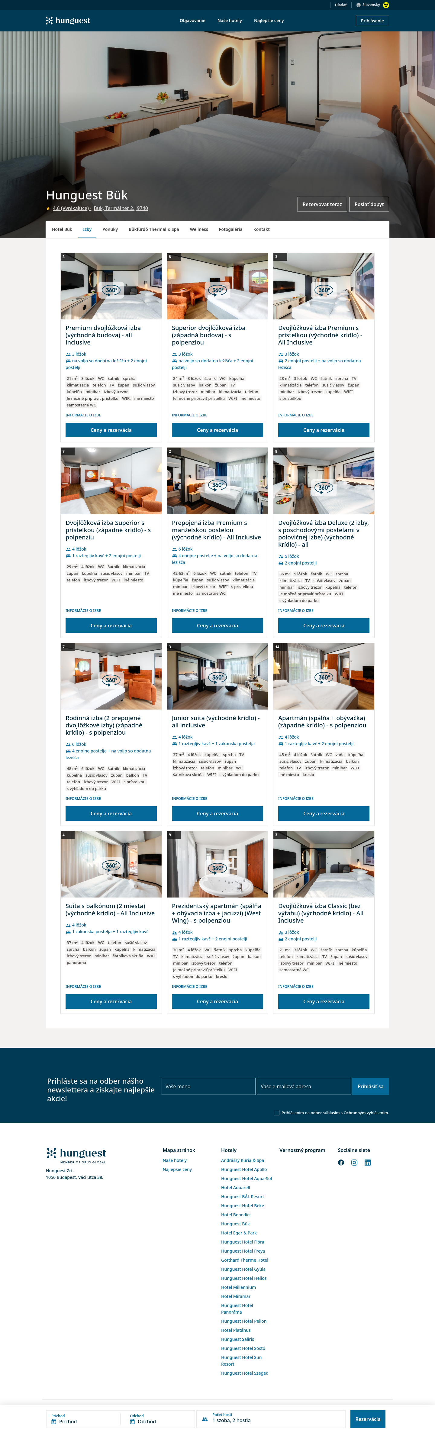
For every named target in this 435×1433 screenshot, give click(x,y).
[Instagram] (354, 1162)
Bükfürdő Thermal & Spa (154, 229)
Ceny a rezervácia (111, 430)
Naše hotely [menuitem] (230, 20)
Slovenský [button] (371, 4)
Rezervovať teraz (322, 204)
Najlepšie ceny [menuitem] (269, 20)
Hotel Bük (62, 229)
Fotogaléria (231, 229)
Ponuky (110, 229)
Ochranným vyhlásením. (366, 1112)
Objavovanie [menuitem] (192, 20)
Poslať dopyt (369, 204)
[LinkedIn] (368, 1162)
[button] (120, 1419)
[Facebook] (341, 1162)
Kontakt (261, 229)
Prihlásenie (372, 21)
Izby (87, 229)
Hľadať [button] (341, 5)
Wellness (199, 229)
